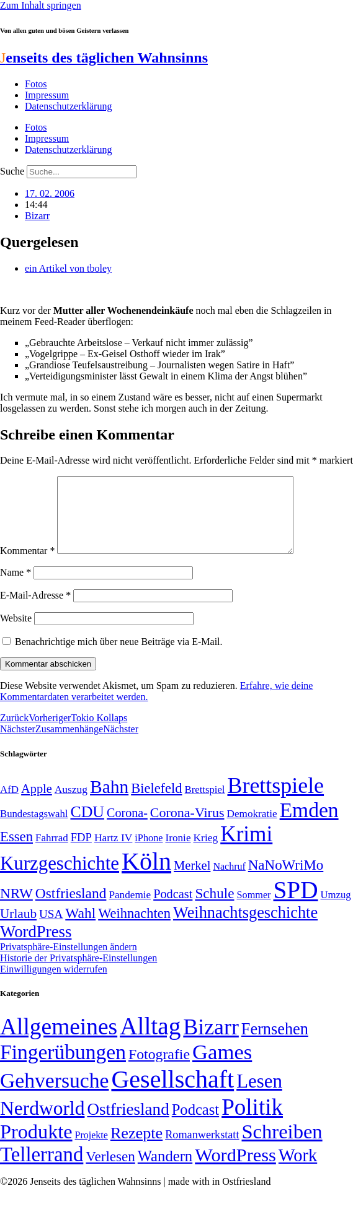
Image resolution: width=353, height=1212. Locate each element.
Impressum (47, 95)
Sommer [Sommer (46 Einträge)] (253, 909)
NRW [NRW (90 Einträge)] (16, 908)
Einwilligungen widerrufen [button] (53, 984)
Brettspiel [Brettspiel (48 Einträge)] (205, 804)
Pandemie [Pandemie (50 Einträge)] (130, 909)
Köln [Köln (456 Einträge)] (146, 876)
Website (16, 633)
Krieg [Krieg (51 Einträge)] (206, 852)
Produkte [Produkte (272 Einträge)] (36, 1146)
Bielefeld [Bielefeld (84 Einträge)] (156, 803)
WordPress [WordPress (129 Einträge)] (35, 946)
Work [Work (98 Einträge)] (298, 1170)
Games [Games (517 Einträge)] (222, 1067)
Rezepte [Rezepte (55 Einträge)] (136, 1148)
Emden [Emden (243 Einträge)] (309, 824)
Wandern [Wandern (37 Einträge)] (165, 1170)
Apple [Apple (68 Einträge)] (36, 803)
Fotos (36, 84)
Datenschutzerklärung (68, 106)
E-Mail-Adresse (35, 610)
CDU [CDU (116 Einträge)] (87, 827)
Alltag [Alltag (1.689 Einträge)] (150, 1041)
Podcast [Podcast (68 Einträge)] (172, 908)
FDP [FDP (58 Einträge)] (81, 852)
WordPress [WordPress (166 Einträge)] (235, 1169)
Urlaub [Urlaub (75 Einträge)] (18, 928)
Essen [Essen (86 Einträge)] (16, 851)
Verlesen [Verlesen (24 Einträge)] (110, 1171)
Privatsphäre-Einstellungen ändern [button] (68, 961)
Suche (12, 171)
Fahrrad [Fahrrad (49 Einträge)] (51, 853)
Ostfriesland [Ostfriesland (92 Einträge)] (71, 908)
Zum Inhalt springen (40, 5)
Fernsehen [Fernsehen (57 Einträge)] (274, 1044)
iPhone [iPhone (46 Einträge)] (149, 853)
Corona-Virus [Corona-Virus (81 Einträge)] (187, 827)
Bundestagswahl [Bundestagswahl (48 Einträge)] (34, 828)
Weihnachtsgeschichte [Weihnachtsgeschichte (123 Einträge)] (245, 928)
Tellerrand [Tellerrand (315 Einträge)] (41, 1169)
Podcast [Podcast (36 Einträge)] (195, 1124)
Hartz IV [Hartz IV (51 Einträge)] (113, 852)
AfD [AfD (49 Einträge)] (9, 804)
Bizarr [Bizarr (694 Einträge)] (211, 1041)
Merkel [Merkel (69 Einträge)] (192, 880)
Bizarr (37, 215)
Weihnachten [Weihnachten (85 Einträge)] (134, 928)
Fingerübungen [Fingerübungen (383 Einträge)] (63, 1066)
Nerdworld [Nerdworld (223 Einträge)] (42, 1123)
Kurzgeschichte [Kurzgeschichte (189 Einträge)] (59, 878)
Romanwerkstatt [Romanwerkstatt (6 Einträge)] (202, 1149)
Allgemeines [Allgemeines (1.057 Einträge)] (58, 1041)
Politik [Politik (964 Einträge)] (252, 1122)
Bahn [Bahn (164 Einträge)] (109, 802)
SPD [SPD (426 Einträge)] (296, 904)
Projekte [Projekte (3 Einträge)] (91, 1150)
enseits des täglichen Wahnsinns (104, 58)
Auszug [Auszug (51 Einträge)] (71, 804)
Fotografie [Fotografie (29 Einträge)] (159, 1069)
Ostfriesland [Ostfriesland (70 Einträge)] (128, 1124)
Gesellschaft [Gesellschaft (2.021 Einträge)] (172, 1094)
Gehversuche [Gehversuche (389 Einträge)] (54, 1095)
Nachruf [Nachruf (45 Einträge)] (229, 881)
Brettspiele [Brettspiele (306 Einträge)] (276, 800)
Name (15, 587)
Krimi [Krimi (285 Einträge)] (246, 849)
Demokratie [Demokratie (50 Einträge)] (252, 828)
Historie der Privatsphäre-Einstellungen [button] (78, 972)
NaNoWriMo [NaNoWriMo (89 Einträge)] (285, 880)
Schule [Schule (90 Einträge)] (214, 908)
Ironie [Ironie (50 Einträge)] (177, 853)
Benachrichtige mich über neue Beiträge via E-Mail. (119, 656)
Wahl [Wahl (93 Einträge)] (80, 928)
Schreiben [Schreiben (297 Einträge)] (281, 1146)
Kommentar (27, 565)
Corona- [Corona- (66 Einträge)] (127, 827)
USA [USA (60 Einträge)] (51, 928)
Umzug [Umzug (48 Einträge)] (336, 909)
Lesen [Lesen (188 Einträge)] (259, 1096)
